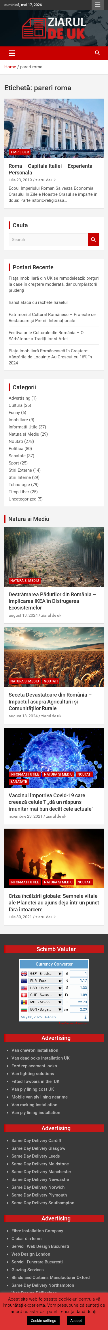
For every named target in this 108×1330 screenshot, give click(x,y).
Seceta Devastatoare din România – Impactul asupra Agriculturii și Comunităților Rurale (50, 701)
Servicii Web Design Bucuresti (40, 1246)
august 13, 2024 (23, 615)
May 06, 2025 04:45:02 (38, 1017)
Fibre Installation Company (37, 1230)
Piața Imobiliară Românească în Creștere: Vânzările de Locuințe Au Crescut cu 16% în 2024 (50, 357)
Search (93, 239)
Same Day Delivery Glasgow (38, 1148)
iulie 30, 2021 (20, 917)
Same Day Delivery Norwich (38, 1187)
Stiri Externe (20, 470)
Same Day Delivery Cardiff (36, 1140)
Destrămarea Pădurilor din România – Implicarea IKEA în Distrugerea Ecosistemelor (52, 601)
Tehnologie (19, 484)
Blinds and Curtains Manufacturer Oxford (51, 1277)
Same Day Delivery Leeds (36, 1156)
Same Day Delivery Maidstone (40, 1164)
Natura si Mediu (24, 434)
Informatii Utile (23, 427)
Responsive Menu (98, 5)
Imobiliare (18, 419)
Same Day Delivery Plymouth (39, 1195)
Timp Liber (19, 152)
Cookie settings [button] (43, 1320)
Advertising (19, 398)
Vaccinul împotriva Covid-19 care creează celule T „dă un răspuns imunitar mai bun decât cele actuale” (51, 802)
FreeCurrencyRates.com (74, 1023)
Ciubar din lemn (26, 1238)
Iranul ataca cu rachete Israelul (38, 302)
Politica (16, 448)
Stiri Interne (20, 477)
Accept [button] (76, 1320)
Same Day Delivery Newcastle (40, 1179)
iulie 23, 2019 (20, 180)
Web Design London (31, 1254)
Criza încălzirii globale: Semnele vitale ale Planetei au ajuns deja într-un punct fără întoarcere (54, 903)
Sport (14, 463)
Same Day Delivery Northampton (43, 1285)
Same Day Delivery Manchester (41, 1171)
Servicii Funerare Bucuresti (37, 1262)
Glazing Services (28, 1269)
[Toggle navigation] (12, 53)
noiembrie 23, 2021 (26, 816)
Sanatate (17, 455)
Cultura (15, 405)
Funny (14, 412)
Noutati (16, 441)
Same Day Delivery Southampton (43, 1202)
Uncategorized (22, 499)
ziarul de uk (45, 180)
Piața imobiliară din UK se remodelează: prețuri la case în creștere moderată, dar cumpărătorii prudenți (54, 284)
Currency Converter (54, 964)
